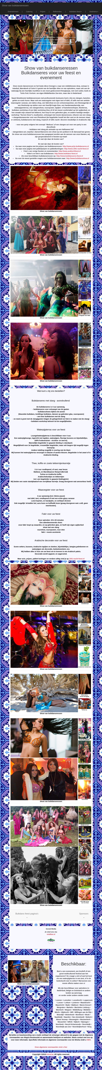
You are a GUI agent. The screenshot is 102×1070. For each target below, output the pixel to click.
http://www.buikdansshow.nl (77, 158)
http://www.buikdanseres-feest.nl (69, 156)
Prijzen (42, 12)
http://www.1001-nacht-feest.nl (76, 149)
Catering (29, 12)
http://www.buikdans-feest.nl (65, 154)
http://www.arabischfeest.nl (70, 151)
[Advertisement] (51, 1064)
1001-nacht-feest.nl (76, 559)
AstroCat (49, 1054)
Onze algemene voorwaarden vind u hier (51, 1047)
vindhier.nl (51, 934)
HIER (89, 1040)
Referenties (57, 12)
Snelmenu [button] (93, 12)
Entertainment (13, 12)
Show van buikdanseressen (15, 5)
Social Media (51, 929)
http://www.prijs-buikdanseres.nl (76, 146)
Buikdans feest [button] (75, 12)
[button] (27, 915)
